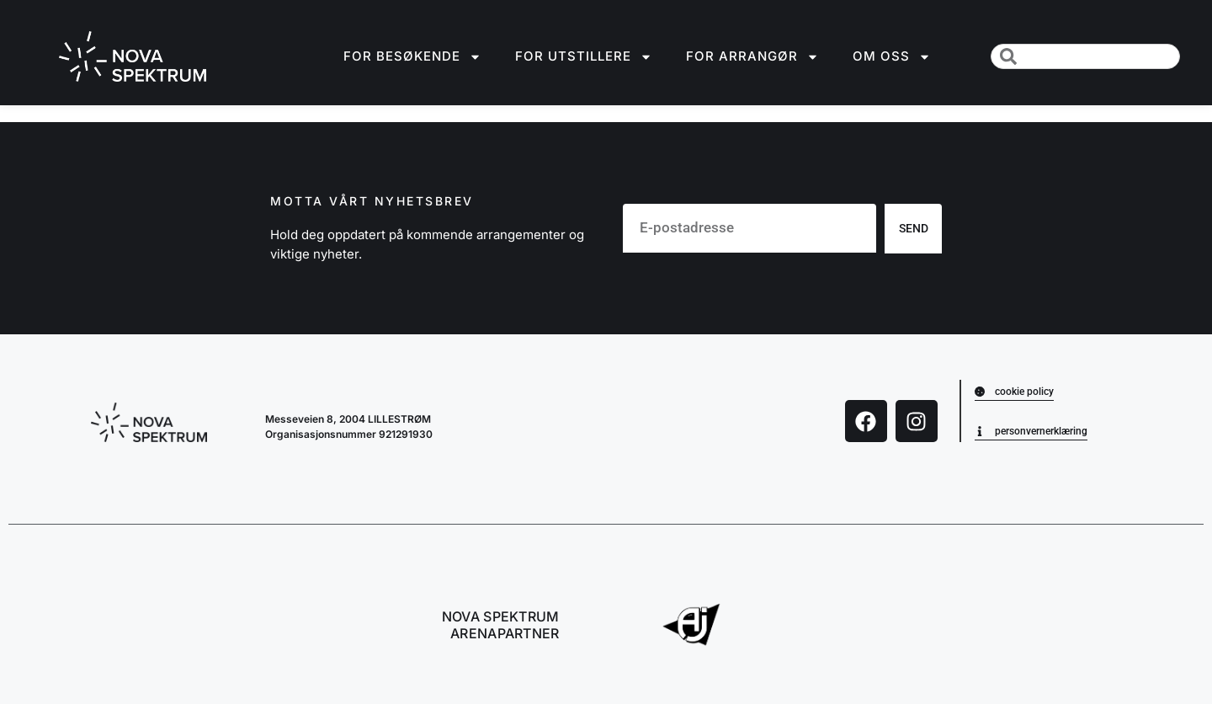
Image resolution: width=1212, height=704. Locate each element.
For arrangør (752, 57)
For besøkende (412, 57)
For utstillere (583, 57)
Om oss (892, 57)
